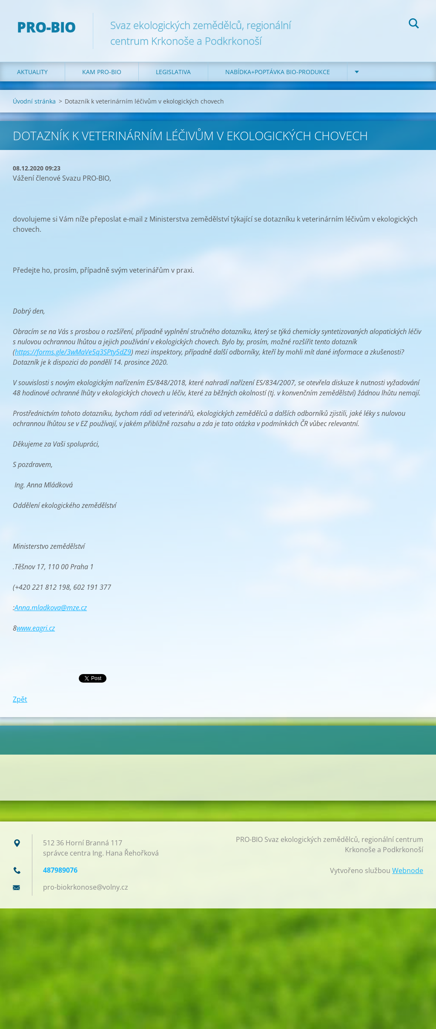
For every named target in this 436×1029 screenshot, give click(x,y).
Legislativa (173, 72)
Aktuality (32, 72)
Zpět (20, 699)
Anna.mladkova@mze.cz (50, 607)
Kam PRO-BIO (101, 72)
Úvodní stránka (34, 101)
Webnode (407, 870)
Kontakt (378, 72)
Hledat (414, 24)
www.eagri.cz (36, 628)
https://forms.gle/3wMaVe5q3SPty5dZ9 (73, 352)
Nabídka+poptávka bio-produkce (277, 72)
